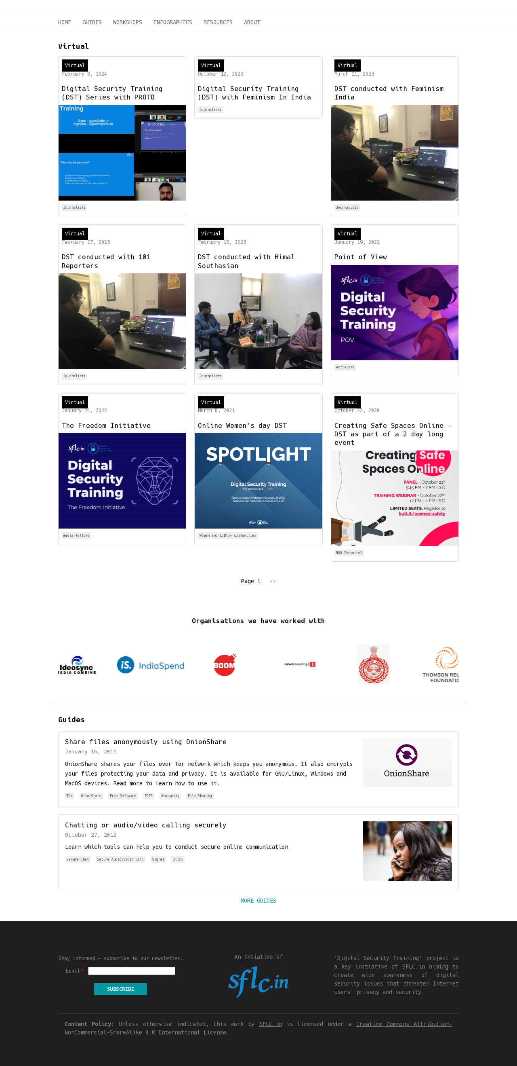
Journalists (74, 207)
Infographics (172, 22)
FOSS (149, 796)
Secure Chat (78, 859)
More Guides (258, 900)
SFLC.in (270, 1024)
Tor (70, 796)
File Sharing (200, 796)
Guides (92, 22)
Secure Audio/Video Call (120, 859)
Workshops (127, 22)
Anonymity (170, 796)
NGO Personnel (349, 553)
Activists (345, 367)
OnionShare (91, 796)
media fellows (76, 535)
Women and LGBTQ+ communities (228, 535)
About (252, 22)
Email (73, 971)
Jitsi (178, 859)
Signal (158, 859)
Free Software (123, 796)
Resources (218, 22)
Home (64, 22)
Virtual (75, 65)
